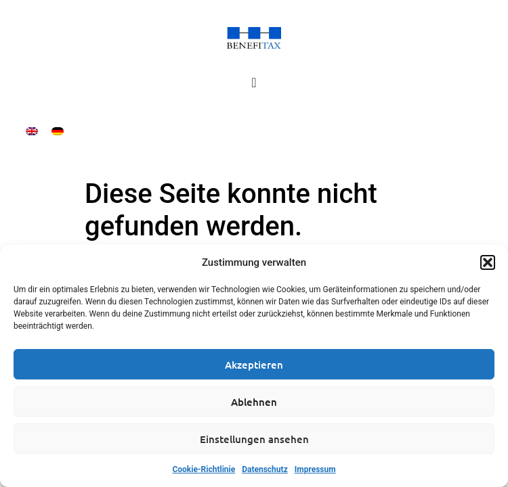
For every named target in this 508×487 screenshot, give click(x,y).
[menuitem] (32, 131)
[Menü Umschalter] (253, 82)
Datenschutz (265, 469)
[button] (487, 262)
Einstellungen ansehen (254, 439)
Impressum (315, 469)
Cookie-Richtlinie (203, 469)
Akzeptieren (254, 364)
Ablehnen (254, 402)
